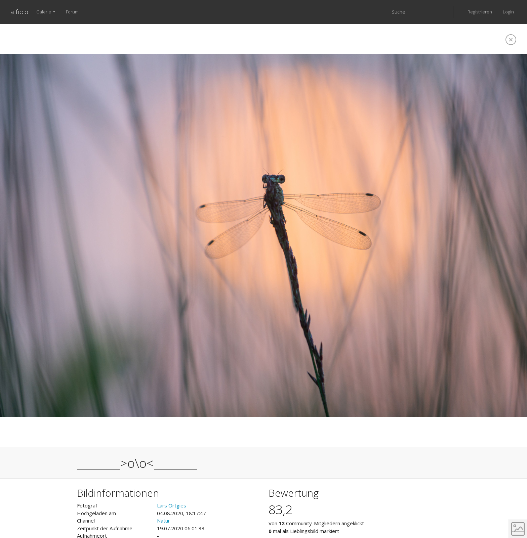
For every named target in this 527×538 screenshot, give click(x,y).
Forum (72, 12)
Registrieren (480, 12)
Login (508, 12)
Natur (163, 520)
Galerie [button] (44, 12)
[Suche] (421, 12)
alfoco (19, 11)
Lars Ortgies (171, 505)
